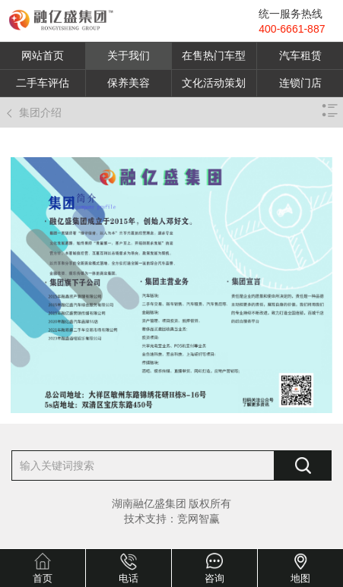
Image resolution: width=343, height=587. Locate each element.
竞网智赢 (198, 519)
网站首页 (42, 55)
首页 (42, 578)
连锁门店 (300, 83)
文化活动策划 (214, 83)
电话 (128, 578)
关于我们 (128, 55)
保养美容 (128, 83)
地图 (300, 578)
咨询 (214, 578)
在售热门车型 (214, 55)
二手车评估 (42, 83)
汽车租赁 (300, 55)
